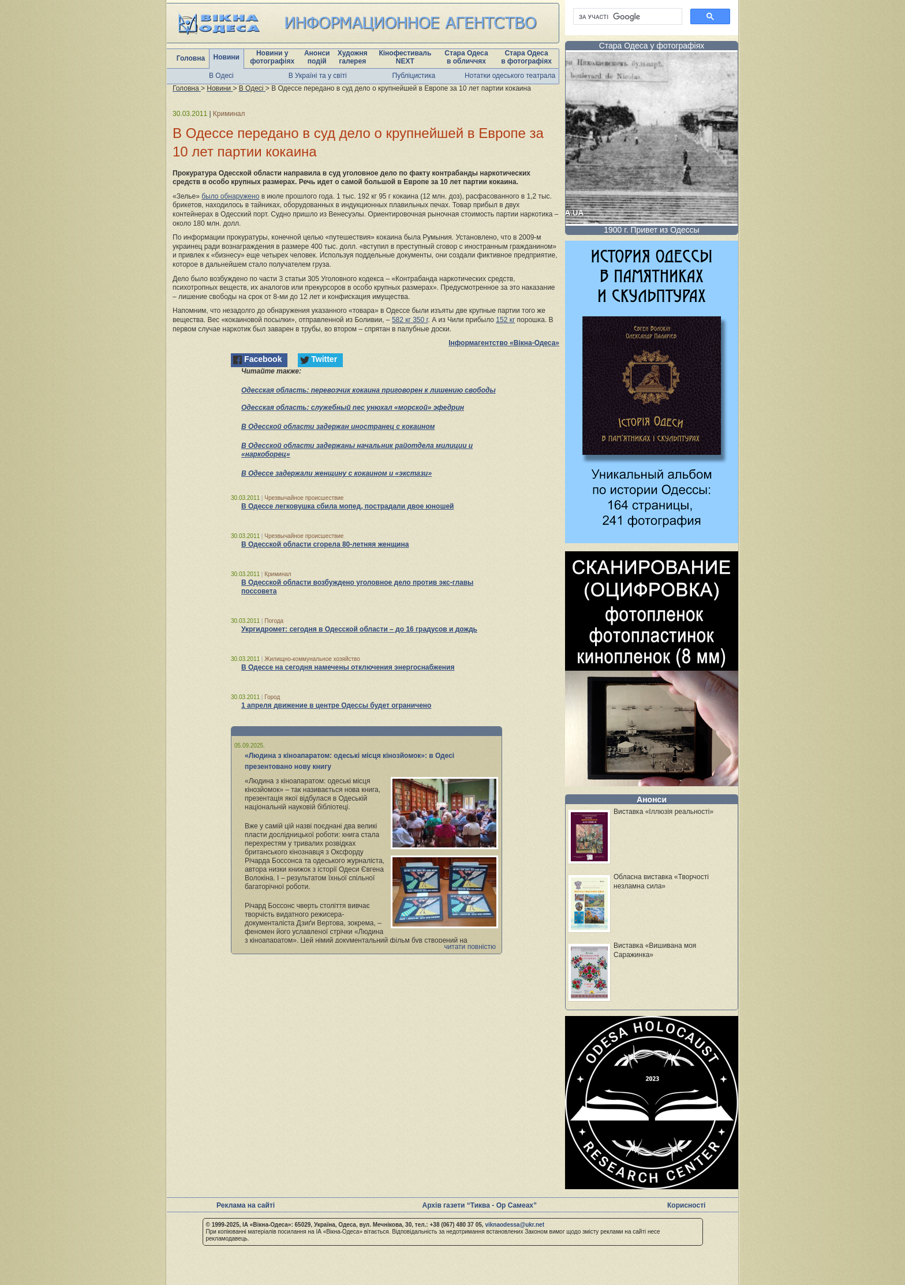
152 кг (505, 320)
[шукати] (626, 17)
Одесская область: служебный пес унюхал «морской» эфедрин (352, 408)
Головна (191, 58)
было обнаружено (230, 196)
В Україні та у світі (318, 76)
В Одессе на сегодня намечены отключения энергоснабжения (347, 667)
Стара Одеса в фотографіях (526, 57)
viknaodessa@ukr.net (514, 1225)
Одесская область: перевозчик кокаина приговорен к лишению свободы (368, 390)
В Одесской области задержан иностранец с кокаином (338, 427)
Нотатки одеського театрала (510, 76)
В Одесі (221, 76)
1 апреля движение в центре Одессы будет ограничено (336, 705)
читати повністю (470, 947)
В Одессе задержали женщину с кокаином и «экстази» (336, 473)
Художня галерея (353, 57)
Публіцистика (414, 76)
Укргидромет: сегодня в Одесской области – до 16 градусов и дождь (359, 629)
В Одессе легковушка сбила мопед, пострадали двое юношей (347, 506)
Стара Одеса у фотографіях (652, 45)
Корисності (686, 1205)
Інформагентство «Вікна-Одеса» (503, 343)
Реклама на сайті (245, 1205)
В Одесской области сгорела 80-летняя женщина (325, 544)
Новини (227, 57)
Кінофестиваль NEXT (405, 57)
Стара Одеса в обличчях (466, 57)
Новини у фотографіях (272, 57)
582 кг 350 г (410, 320)
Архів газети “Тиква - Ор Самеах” (479, 1205)
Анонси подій (317, 57)
